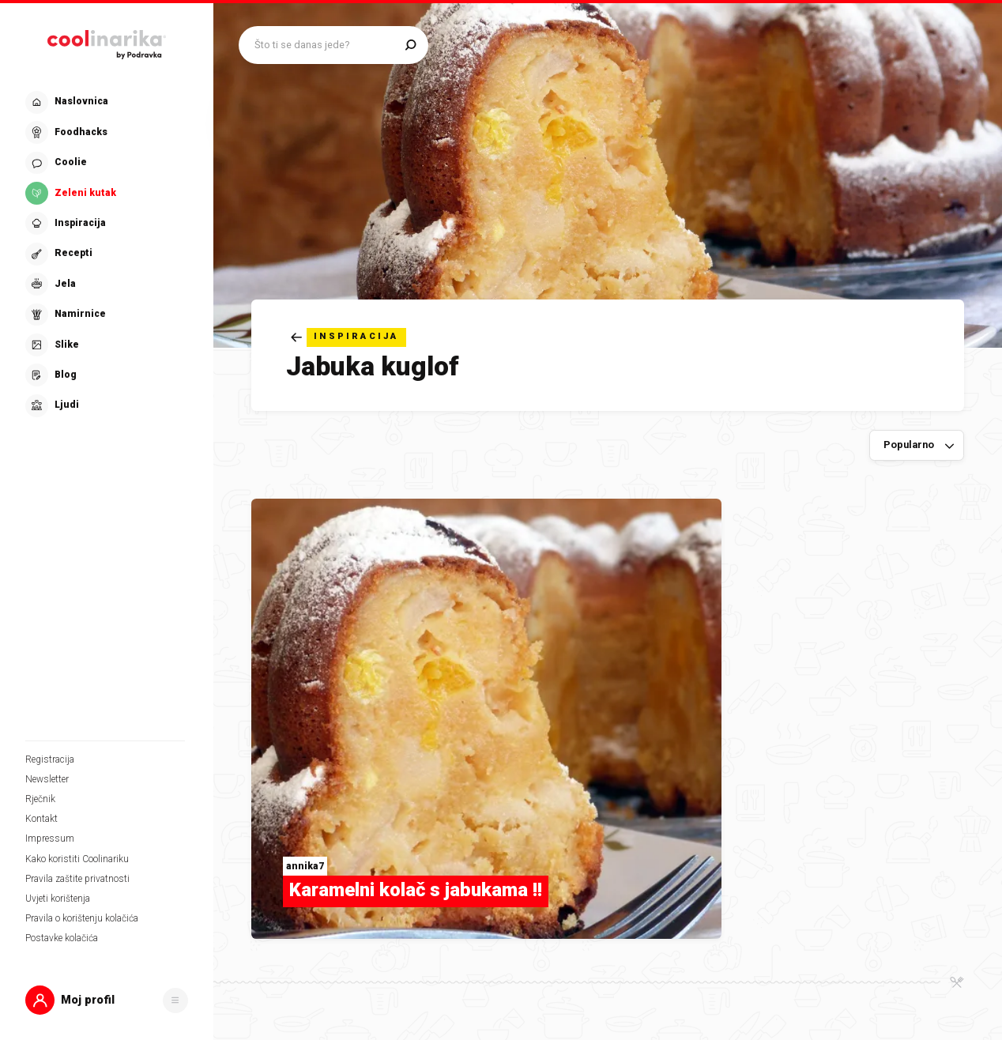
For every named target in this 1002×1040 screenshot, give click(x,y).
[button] (106, 1000)
